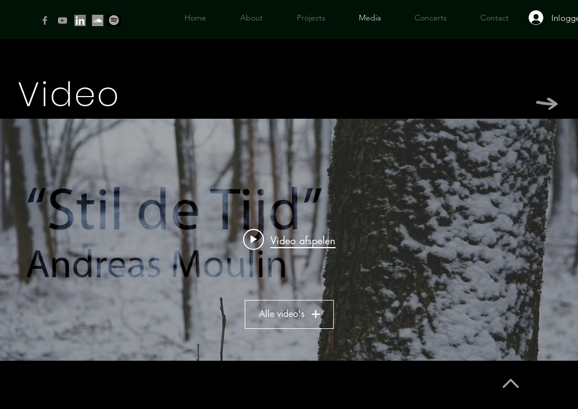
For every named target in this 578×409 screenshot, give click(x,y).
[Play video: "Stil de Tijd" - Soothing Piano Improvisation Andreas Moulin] (289, 239)
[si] (97, 20)
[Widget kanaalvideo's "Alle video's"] (289, 240)
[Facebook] (45, 20)
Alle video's (289, 314)
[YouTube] (62, 20)
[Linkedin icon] (80, 20)
